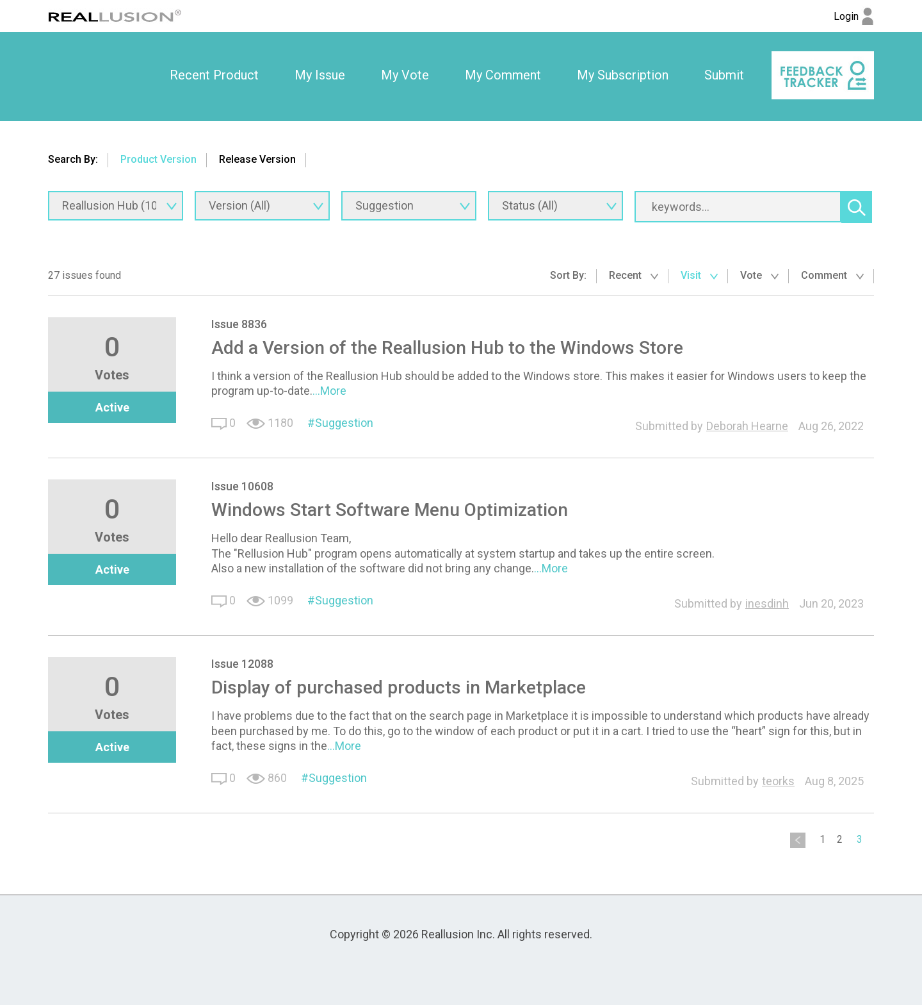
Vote (759, 275)
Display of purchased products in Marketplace (398, 687)
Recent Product (214, 75)
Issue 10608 (242, 486)
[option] (214, 75)
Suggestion (344, 422)
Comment (832, 275)
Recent (633, 275)
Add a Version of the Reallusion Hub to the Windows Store (447, 347)
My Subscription (622, 75)
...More (329, 390)
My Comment (503, 75)
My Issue (320, 75)
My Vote (405, 75)
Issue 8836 (239, 324)
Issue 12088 (242, 663)
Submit (724, 75)
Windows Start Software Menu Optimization (389, 509)
